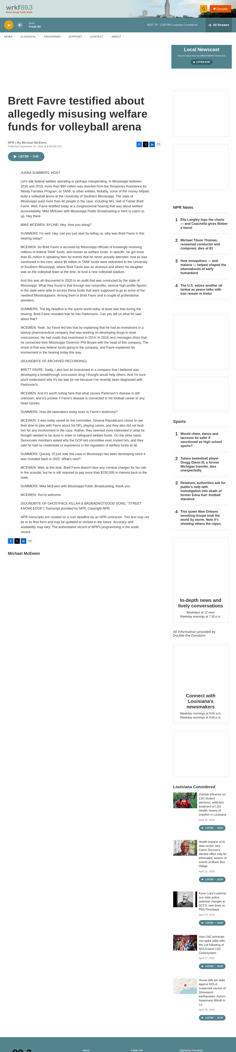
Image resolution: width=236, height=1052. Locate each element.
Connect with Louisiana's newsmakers (200, 703)
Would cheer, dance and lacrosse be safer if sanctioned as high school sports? (201, 441)
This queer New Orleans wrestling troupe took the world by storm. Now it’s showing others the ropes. (201, 519)
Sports (179, 423)
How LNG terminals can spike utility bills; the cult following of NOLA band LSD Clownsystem (212, 946)
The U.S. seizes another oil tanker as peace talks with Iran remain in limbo (201, 291)
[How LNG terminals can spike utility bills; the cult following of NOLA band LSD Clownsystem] (185, 944)
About (116, 38)
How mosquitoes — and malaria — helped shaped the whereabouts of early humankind (203, 268)
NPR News (183, 209)
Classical (28, 38)
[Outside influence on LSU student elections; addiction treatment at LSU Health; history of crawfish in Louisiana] (185, 802)
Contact (97, 38)
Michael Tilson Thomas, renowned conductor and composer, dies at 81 (200, 246)
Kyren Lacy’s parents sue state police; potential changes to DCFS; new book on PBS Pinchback (212, 903)
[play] (9, 27)
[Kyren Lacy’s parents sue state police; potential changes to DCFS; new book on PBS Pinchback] (185, 901)
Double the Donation (189, 637)
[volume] (20, 27)
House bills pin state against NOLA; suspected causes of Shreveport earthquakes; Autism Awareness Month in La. (212, 994)
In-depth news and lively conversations (200, 604)
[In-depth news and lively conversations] (200, 566)
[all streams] (219, 26)
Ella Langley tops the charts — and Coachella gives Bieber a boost (204, 225)
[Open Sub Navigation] (15, 38)
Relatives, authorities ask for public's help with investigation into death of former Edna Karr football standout (203, 493)
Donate (222, 10)
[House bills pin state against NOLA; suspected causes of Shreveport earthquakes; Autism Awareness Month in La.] (185, 988)
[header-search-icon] (204, 9)
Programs (52, 38)
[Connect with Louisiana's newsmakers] (200, 668)
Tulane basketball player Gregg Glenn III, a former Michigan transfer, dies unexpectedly (200, 466)
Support (75, 38)
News (8, 38)
